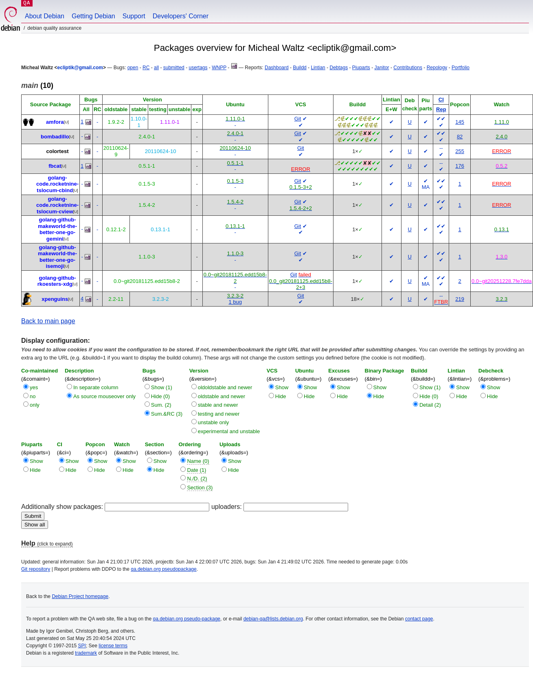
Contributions (407, 67)
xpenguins (55, 299)
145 (459, 122)
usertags (198, 67)
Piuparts (361, 67)
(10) (37, 85)
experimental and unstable (229, 431)
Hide (280, 396)
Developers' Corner (180, 16)
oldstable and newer (221, 396)
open (132, 67)
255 (459, 151)
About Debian (44, 16)
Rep (441, 109)
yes (34, 387)
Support (134, 16)
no (32, 396)
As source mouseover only (104, 396)
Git (297, 119)
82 (460, 137)
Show (282, 387)
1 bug (235, 302)
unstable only (213, 422)
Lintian (318, 67)
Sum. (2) (161, 405)
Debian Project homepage (80, 596)
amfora (55, 122)
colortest (57, 151)
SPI (82, 646)
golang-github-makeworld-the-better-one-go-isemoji (57, 257)
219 (459, 299)
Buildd (299, 67)
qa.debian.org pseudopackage (163, 569)
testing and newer (219, 414)
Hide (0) (160, 396)
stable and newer (218, 405)
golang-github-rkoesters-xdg (56, 281)
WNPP (219, 67)
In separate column (95, 387)
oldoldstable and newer (225, 387)
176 (459, 166)
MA (426, 187)
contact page (419, 619)
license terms (113, 646)
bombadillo (55, 137)
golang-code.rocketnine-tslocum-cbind (57, 184)
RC (146, 67)
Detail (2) (430, 405)
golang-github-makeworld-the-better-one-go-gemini (57, 229)
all (156, 67)
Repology (437, 67)
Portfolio (460, 67)
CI (441, 99)
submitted (173, 67)
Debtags (338, 67)
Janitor (382, 67)
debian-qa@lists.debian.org (273, 619)
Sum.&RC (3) (166, 414)
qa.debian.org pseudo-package (186, 619)
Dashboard (277, 67)
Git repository (35, 569)
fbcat (54, 166)
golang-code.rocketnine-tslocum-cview (57, 205)
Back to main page (48, 321)
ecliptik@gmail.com (80, 67)
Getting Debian (93, 16)
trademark (86, 653)
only (34, 405)
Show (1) (161, 387)
